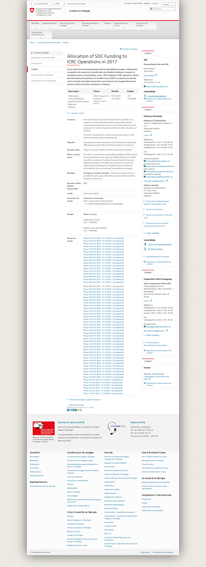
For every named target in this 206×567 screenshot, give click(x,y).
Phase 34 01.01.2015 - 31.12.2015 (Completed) (104, 314)
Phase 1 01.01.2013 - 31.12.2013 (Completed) (103, 393)
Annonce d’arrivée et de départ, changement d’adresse (116, 458)
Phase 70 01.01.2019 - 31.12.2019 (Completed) (104, 252)
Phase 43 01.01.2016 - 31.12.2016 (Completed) (104, 289)
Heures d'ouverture (154, 209)
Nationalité (109, 530)
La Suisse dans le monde (76, 4)
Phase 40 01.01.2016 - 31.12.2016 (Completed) (104, 297)
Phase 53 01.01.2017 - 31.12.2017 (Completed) (104, 266)
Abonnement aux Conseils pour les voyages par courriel (84, 501)
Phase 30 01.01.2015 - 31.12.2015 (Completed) (104, 325)
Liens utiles (108, 522)
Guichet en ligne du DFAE (71, 422)
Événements (34, 464)
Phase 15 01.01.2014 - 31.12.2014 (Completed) (104, 363)
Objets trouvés (110, 493)
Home (32, 43)
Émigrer (70, 516)
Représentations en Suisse (77, 545)
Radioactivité (72, 488)
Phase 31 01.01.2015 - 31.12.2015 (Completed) (104, 322)
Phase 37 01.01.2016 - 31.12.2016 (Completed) (104, 306)
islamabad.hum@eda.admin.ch (160, 166)
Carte (148, 135)
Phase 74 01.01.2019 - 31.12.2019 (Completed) (104, 241)
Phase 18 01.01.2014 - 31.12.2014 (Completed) (104, 355)
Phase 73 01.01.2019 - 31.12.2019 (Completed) (104, 244)
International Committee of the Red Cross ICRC (156, 376)
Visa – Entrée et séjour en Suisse (154, 457)
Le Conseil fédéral (41, 4)
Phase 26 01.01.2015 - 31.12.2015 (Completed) (104, 336)
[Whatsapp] (78, 410)
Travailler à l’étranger (75, 524)
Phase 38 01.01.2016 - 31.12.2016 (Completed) (104, 303)
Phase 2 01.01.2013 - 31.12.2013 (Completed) (103, 391)
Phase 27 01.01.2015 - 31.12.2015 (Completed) (104, 333)
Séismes (70, 484)
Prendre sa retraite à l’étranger (79, 528)
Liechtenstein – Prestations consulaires (119, 512)
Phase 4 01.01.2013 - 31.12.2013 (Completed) (103, 385)
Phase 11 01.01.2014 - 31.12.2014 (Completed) (104, 374)
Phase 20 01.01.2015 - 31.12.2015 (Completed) (104, 352)
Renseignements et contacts (153, 460)
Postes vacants (35, 472)
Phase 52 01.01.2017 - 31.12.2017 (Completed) (104, 268)
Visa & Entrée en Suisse (124, 25)
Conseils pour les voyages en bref (80, 460)
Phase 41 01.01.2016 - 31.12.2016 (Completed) (104, 295)
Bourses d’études (111, 508)
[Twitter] (71, 410)
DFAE (57, 4)
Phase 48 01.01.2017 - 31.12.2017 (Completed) (104, 279)
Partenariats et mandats (151, 507)
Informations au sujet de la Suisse (155, 468)
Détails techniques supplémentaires (84, 400)
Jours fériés (34, 468)
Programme (146, 499)
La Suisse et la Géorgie (146, 25)
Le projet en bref (76, 113)
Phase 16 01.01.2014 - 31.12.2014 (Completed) (104, 361)
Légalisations (109, 482)
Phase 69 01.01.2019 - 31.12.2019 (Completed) (104, 255)
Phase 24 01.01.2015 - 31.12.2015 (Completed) (104, 341)
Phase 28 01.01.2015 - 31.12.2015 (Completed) (104, 330)
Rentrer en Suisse (74, 532)
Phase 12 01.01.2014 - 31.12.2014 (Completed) (104, 372)
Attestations (109, 486)
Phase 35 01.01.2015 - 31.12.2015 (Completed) (104, 311)
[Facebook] (68, 410)
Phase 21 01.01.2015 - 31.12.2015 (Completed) (104, 350)
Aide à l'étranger (73, 492)
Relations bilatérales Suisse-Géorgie (156, 482)
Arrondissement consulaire (157, 257)
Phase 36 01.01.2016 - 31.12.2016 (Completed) (104, 308)
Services (107, 25)
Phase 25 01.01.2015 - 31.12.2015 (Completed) (104, 339)
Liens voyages (72, 496)
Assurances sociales (111, 490)
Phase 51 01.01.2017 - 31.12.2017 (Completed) (104, 271)
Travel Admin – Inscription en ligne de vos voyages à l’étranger (120, 517)
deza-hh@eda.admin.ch (157, 86)
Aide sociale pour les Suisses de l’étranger (120, 478)
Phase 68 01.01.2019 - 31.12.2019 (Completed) (104, 257)
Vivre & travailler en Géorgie (92, 25)
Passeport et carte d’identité (115, 463)
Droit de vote (109, 467)
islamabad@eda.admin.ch (158, 161)
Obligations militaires (113, 497)
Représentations (49, 25)
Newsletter (34, 460)
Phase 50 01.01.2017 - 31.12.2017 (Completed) (104, 274)
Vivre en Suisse (147, 464)
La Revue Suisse (110, 526)
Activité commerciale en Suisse (154, 472)
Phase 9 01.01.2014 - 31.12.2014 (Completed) (103, 380)
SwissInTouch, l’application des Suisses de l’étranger (120, 545)
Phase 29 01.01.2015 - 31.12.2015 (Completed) (104, 328)
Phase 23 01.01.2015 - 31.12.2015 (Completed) (104, 344)
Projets (144, 503)
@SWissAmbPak (155, 249)
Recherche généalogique (114, 505)
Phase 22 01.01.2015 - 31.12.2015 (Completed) (104, 347)
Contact (146, 53)
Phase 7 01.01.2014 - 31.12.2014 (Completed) (103, 383)
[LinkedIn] (73, 410)
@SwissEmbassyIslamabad (160, 244)
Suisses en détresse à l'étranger (116, 474)
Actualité (35, 25)
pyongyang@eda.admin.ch (158, 326)
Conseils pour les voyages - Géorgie (80, 457)
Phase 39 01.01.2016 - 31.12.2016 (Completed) (104, 300)
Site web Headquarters (156, 181)
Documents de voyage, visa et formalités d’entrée (83, 471)
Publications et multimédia (152, 511)
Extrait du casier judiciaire (114, 501)
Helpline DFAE (137, 422)
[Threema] (76, 410)
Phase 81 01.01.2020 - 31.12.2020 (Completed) (104, 238)
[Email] (81, 410)
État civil (107, 534)
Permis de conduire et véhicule (116, 470)
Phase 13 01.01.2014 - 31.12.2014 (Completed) (104, 369)
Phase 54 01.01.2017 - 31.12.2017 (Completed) (104, 263)
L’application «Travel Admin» (78, 506)
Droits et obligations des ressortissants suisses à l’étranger (82, 540)
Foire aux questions (75, 477)
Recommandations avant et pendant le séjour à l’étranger (82, 465)
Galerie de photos (37, 476)
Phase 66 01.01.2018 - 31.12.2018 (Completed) (104, 260)
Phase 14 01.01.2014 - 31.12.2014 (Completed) (104, 366)
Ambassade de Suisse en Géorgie (42, 486)
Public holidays (152, 233)
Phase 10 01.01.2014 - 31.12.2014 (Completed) (104, 377)
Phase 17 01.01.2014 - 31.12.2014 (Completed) (104, 358)
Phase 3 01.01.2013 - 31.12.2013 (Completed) (103, 388)
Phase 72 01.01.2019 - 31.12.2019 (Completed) (104, 247)
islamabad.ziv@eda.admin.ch (159, 177)
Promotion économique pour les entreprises (117, 538)
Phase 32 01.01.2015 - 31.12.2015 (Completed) (104, 319)
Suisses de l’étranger (75, 535)
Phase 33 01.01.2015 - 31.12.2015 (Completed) (104, 317)
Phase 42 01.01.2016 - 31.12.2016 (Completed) (104, 292)
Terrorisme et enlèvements (77, 481)
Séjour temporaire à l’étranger (79, 520)
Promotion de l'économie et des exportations (154, 487)
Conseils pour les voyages (69, 25)
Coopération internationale (41, 35)
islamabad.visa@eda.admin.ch (160, 171)
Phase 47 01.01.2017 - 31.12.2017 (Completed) (104, 282)
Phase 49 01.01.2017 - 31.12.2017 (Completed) (104, 277)
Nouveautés (34, 457)
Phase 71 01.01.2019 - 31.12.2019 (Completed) (104, 249)
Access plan (150, 75)
